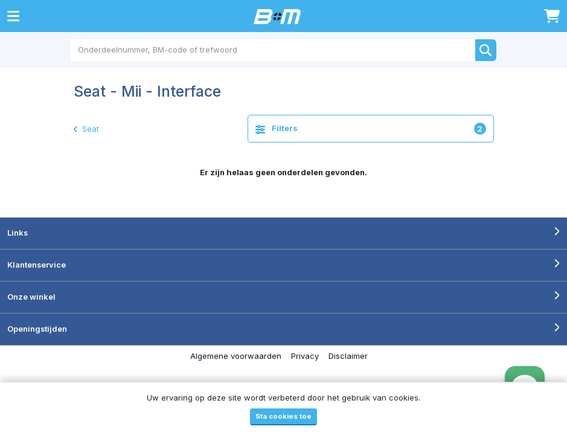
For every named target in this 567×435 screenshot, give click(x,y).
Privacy (305, 356)
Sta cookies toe (283, 416)
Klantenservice (36, 264)
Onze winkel (31, 296)
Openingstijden (37, 329)
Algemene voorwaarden (235, 356)
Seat (86, 129)
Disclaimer (348, 356)
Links (17, 232)
